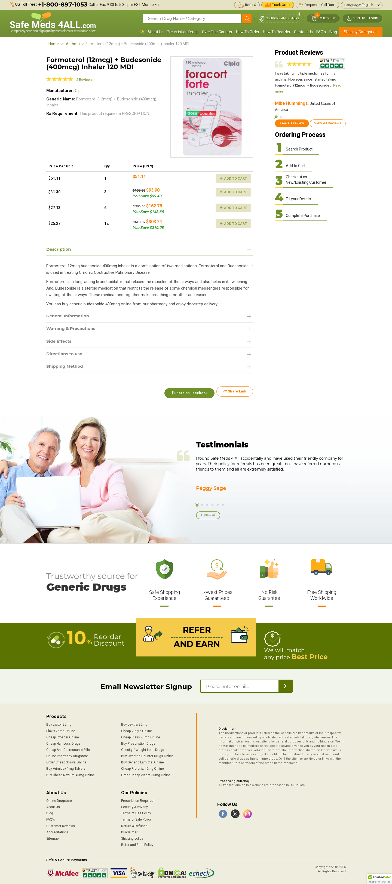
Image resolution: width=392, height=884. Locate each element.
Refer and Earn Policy (137, 843)
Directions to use (65, 355)
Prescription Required (137, 799)
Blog (333, 32)
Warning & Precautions (72, 329)
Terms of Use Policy (136, 812)
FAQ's (321, 32)
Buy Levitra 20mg (134, 723)
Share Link (234, 394)
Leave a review (292, 123)
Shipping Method (66, 368)
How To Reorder (276, 32)
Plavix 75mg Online (60, 730)
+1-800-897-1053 (62, 4)
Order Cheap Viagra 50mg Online (146, 774)
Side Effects (59, 342)
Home (53, 44)
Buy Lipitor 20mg (58, 723)
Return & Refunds (134, 825)
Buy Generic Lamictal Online (142, 761)
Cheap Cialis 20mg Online (140, 736)
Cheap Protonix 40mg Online (142, 767)
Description (59, 249)
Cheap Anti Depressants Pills (68, 748)
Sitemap (52, 837)
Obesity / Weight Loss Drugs (142, 748)
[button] (379, 879)
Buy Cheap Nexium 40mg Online (70, 774)
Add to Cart (233, 178)
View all (210, 515)
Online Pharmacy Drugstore (67, 755)
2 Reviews (84, 80)
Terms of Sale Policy (136, 818)
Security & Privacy (134, 806)
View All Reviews (327, 123)
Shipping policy (132, 837)
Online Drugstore (59, 799)
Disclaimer (129, 831)
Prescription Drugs (182, 32)
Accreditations (57, 831)
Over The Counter (217, 32)
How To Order (247, 32)
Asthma (73, 44)
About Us (155, 32)
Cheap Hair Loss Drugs (63, 742)
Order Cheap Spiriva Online (66, 761)
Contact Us (303, 32)
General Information (69, 316)
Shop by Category (359, 32)
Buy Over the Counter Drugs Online (147, 755)
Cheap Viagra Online (136, 730)
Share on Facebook (187, 394)
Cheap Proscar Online (62, 736)
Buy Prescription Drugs (138, 742)
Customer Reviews (60, 825)
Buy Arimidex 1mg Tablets (65, 767)
